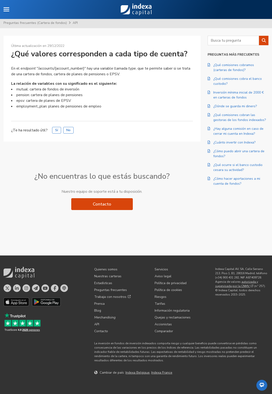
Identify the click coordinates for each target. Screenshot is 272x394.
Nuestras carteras (107, 276)
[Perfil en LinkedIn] (17, 288)
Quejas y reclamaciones (173, 317)
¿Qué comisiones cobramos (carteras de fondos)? (231, 67)
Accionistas (163, 324)
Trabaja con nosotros (112, 297)
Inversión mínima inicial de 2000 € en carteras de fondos (236, 95)
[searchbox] (233, 40)
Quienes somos (105, 269)
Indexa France (161, 372)
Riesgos (160, 297)
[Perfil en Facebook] (54, 288)
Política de (168, 290)
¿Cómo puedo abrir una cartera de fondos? (236, 153)
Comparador (164, 331)
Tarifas (160, 303)
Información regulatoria (172, 310)
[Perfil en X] (7, 288)
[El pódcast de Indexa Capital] (64, 288)
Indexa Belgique (137, 372)
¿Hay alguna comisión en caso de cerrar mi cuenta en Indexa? (235, 131)
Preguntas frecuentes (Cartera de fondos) (35, 23)
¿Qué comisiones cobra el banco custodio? (235, 81)
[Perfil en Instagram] (26, 288)
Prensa (99, 303)
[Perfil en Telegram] (36, 288)
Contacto (102, 204)
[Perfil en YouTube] (45, 288)
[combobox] (233, 40)
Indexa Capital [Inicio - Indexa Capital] (136, 9)
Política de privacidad (171, 283)
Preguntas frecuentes (110, 290)
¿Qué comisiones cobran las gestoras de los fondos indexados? (237, 117)
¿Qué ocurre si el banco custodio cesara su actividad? (235, 167)
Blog (97, 310)
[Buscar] (263, 40)
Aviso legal (163, 276)
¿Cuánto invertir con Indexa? (231, 142)
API (75, 23)
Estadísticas (103, 283)
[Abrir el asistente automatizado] (261, 385)
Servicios (161, 269)
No (68, 130)
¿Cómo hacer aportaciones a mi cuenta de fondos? (234, 181)
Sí (56, 130)
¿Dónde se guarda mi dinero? (232, 106)
